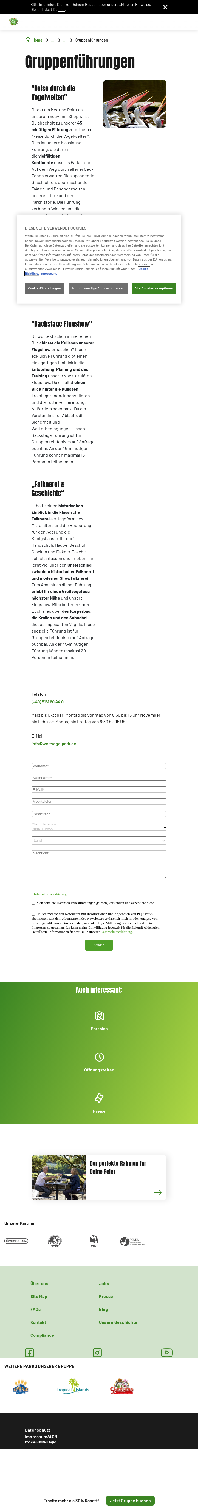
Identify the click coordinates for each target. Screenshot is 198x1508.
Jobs (104, 1283)
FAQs (35, 1309)
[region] (99, 259)
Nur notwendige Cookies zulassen (98, 288)
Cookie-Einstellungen (41, 1442)
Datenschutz (37, 1429)
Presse (106, 1296)
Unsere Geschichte (118, 1322)
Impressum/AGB (41, 1436)
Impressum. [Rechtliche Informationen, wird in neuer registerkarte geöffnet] (48, 273)
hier (61, 9)
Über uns (39, 1283)
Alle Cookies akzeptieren (154, 288)
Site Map (38, 1296)
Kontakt (38, 1322)
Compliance (42, 1335)
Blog (103, 1309)
